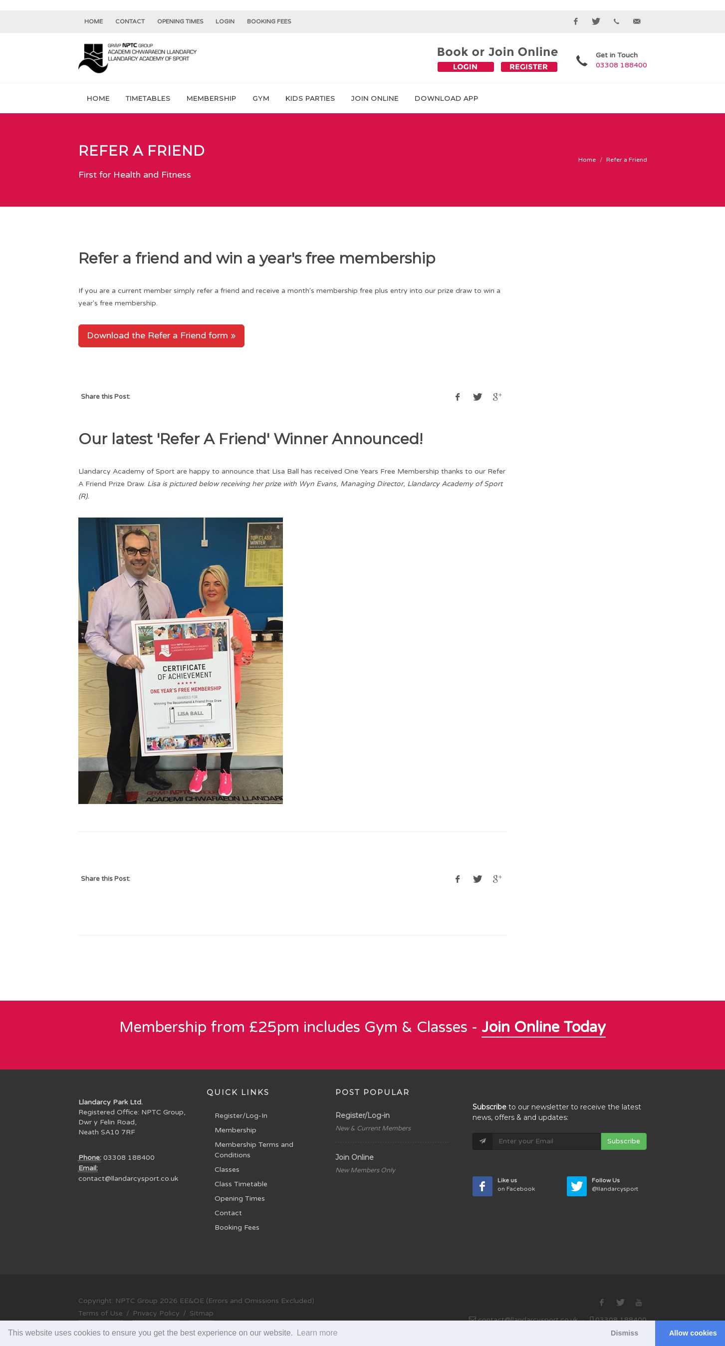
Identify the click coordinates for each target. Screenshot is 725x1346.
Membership (235, 1130)
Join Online (354, 1157)
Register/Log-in (362, 1115)
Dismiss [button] (624, 1333)
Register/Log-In (241, 1115)
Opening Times (180, 21)
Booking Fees (237, 1227)
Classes (227, 1169)
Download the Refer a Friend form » (161, 335)
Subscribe (623, 1141)
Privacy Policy (156, 1313)
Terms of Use (100, 1313)
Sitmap (202, 1313)
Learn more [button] (317, 1333)
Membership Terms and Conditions (254, 1149)
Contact (130, 21)
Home (93, 21)
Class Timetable (241, 1184)
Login (225, 21)
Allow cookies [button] (693, 1333)
